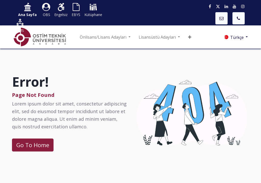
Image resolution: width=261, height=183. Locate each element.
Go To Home (32, 145)
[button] (189, 37)
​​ (27, 10)
